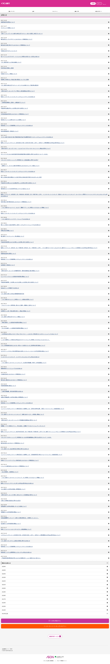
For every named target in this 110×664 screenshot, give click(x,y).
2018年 (4, 595)
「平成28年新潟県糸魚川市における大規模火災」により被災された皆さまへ (21, 558)
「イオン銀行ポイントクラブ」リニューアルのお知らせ (15, 219)
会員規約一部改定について (8, 265)
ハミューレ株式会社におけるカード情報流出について (15, 466)
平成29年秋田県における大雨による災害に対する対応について (17, 242)
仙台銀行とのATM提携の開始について (11, 523)
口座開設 (93, 3)
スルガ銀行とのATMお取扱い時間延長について (13, 489)
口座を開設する (56, 620)
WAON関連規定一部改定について (9, 131)
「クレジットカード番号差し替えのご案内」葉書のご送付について (18, 305)
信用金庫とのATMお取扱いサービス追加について (14, 506)
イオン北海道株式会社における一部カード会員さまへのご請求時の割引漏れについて (23, 345)
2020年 (4, 588)
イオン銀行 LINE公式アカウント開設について (13, 316)
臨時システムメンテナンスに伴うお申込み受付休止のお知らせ (17, 483)
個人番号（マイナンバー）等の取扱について (12, 236)
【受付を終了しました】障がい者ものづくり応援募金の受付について (19, 495)
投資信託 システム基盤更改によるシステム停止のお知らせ (16, 552)
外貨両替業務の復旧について (8, 385)
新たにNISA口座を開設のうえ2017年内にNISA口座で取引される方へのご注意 (21, 177)
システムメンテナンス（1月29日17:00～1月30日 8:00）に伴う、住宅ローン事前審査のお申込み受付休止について (30, 535)
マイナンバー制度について (8, 27)
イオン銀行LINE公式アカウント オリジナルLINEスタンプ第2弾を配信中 (20, 85)
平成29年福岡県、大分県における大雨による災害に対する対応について (19, 282)
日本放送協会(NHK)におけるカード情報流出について (15, 114)
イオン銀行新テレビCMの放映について (11, 62)
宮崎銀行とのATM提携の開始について (11, 512)
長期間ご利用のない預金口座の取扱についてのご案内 (15, 79)
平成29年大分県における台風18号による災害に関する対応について (18, 183)
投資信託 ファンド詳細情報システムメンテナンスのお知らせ (17, 125)
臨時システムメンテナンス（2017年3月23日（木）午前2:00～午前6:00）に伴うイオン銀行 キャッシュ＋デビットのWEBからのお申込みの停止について (41, 431)
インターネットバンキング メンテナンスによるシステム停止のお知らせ (20, 357)
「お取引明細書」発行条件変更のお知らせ (12, 391)
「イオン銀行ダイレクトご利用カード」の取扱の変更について (17, 299)
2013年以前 (5, 613)
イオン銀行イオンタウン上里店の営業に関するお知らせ (15, 540)
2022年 (4, 581)
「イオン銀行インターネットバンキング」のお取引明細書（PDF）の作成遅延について (23, 362)
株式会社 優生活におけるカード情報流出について (14, 380)
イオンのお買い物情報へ (48, 660)
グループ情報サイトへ (62, 660)
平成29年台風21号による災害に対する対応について (14, 108)
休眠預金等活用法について (8, 22)
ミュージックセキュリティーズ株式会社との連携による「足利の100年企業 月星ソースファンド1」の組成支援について (32, 408)
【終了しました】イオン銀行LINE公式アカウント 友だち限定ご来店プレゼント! (22, 33)
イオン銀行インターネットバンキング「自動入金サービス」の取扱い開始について (22, 414)
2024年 (4, 573)
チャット (104, 4)
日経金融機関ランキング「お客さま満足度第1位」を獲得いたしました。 (20, 518)
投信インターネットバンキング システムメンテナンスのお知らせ (18, 96)
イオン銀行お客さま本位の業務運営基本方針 (12, 293)
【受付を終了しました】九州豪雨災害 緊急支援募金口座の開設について (20, 270)
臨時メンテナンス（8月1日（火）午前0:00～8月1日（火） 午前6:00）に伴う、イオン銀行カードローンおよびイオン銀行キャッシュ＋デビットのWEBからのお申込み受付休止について (49, 247)
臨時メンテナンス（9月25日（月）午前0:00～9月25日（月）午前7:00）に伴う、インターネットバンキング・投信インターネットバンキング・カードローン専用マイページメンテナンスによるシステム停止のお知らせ (54, 195)
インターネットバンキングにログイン (55, 626)
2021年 (4, 584)
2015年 (4, 606)
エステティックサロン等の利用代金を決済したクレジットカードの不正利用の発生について (25, 351)
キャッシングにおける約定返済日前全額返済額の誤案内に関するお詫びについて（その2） (24, 154)
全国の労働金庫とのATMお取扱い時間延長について (14, 397)
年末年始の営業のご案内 (7, 68)
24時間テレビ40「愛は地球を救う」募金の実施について (15, 311)
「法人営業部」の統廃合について (9, 472)
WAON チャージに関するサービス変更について (13, 119)
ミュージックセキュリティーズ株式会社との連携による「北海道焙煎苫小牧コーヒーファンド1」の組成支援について (31, 454)
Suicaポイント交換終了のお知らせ (10, 288)
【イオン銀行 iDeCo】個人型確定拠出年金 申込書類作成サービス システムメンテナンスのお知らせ (27, 137)
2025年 (4, 570)
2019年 (4, 592)
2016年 (4, 602)
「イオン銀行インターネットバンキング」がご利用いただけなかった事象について (22, 477)
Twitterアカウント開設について (9, 73)
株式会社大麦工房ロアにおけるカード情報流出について (15, 45)
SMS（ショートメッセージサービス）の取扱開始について (16, 529)
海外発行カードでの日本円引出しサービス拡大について (15, 188)
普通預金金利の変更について (8, 253)
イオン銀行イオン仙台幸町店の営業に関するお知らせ (15, 449)
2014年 (4, 610)
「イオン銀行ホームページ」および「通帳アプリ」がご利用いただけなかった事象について (25, 207)
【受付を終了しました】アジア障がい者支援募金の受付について (18, 91)
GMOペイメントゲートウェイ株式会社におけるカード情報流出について (20, 460)
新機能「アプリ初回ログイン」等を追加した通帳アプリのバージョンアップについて (23, 426)
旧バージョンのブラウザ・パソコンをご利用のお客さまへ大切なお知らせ (20, 56)
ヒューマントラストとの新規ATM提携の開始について (15, 276)
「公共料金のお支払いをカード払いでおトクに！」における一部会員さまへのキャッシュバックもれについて (29, 334)
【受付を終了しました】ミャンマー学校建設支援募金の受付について (19, 420)
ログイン (99, 3)
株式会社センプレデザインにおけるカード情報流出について (16, 39)
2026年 (4, 566)
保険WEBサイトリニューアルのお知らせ (11, 368)
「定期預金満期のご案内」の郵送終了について (13, 102)
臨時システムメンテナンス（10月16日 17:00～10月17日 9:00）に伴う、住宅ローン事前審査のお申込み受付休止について (32, 142)
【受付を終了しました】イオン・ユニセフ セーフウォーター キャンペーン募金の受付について (26, 148)
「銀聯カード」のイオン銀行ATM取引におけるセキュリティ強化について (20, 165)
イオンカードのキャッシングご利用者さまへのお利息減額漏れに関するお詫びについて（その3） (26, 437)
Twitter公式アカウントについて (9, 50)
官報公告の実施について (7, 230)
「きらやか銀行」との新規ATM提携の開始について (14, 328)
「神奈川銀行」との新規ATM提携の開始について (14, 322)
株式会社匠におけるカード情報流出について (12, 443)
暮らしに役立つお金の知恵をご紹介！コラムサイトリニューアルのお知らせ (21, 224)
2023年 (4, 577)
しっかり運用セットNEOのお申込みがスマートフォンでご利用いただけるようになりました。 (25, 339)
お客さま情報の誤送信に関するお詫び (11, 500)
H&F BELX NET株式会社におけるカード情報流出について (16, 201)
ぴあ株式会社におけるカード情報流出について (13, 374)
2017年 (4, 599)
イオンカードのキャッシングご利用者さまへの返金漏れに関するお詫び (19, 160)
